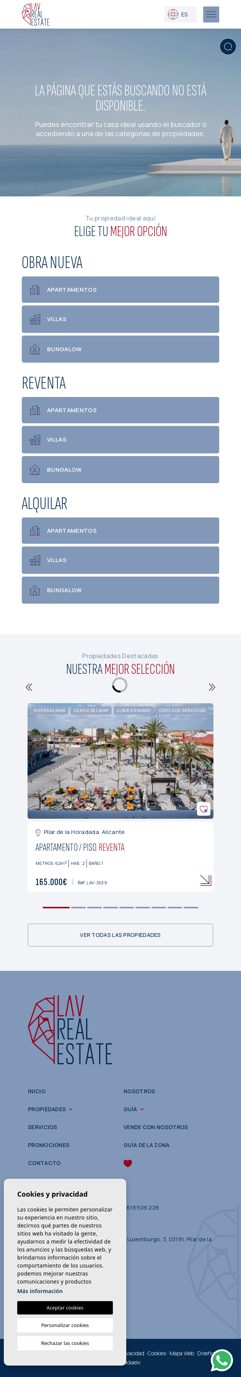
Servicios (42, 1127)
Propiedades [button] (47, 1109)
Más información (40, 1291)
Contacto (44, 1163)
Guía (130, 1109)
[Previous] (28, 687)
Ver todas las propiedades (120, 934)
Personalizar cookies (65, 1325)
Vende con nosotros (156, 1127)
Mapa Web (181, 1353)
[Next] (212, 687)
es (177, 14)
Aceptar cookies (65, 1307)
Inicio (37, 1091)
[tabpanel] (120, 797)
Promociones (48, 1145)
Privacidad (132, 1353)
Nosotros (139, 1091)
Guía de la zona (147, 1145)
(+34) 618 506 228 (135, 1207)
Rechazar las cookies (65, 1343)
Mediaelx (130, 1362)
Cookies (157, 1353)
